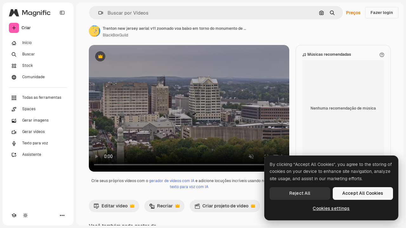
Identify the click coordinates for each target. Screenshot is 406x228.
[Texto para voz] (38, 143)
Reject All (299, 193)
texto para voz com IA (189, 186)
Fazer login (381, 12)
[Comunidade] (38, 77)
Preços (353, 13)
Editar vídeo (114, 207)
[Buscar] (38, 54)
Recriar (164, 207)
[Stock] (38, 66)
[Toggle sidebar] (62, 13)
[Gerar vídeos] (38, 132)
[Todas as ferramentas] (38, 98)
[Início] (38, 43)
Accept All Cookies (362, 193)
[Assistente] (38, 155)
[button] (98, 12)
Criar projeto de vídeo (224, 207)
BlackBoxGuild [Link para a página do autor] (115, 35)
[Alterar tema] (25, 215)
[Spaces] (38, 109)
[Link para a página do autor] (94, 31)
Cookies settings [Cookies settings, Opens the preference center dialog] (331, 208)
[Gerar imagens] (38, 121)
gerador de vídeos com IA (171, 180)
